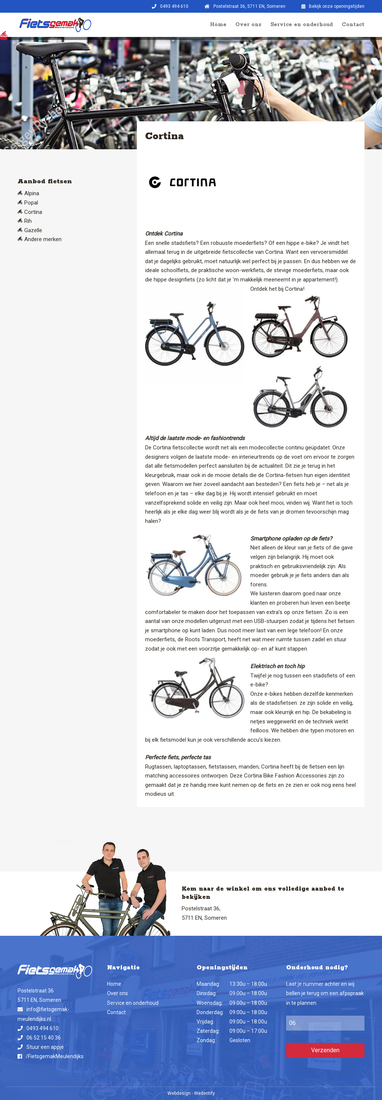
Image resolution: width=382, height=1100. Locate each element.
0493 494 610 (42, 1028)
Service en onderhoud (301, 24)
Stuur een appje (45, 1047)
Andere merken (43, 239)
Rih (28, 221)
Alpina (31, 193)
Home (218, 24)
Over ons (248, 24)
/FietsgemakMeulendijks (55, 1056)
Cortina (33, 212)
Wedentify (204, 1093)
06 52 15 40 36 (43, 1038)
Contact (353, 24)
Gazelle (33, 230)
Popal (31, 202)
